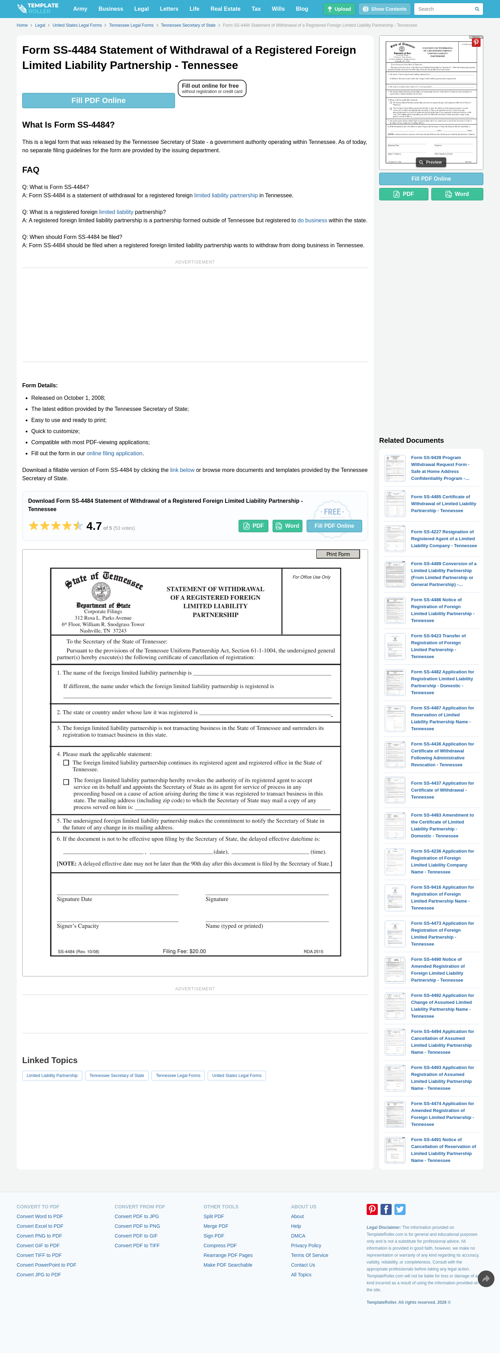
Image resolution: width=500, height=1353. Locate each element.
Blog (302, 9)
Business (111, 9)
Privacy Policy (306, 1245)
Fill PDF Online (99, 100)
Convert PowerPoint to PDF (46, 1265)
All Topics (301, 1274)
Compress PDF (220, 1245)
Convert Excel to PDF (40, 1226)
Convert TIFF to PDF (39, 1255)
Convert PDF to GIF (136, 1236)
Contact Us (303, 1265)
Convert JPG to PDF (39, 1274)
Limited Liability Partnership (52, 1075)
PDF (253, 526)
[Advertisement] (195, 315)
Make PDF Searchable (227, 1265)
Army (80, 9)
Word (287, 526)
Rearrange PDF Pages (228, 1255)
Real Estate (225, 9)
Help (296, 1226)
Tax (256, 9)
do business (312, 220)
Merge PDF (215, 1226)
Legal (141, 9)
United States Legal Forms (236, 1075)
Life (194, 9)
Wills (278, 9)
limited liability (116, 212)
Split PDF (213, 1216)
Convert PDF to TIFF (137, 1245)
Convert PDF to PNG (137, 1226)
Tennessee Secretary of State (117, 1075)
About (297, 1216)
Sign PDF (213, 1236)
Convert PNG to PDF (39, 1236)
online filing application (114, 453)
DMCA (298, 1236)
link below (182, 470)
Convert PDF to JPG (137, 1216)
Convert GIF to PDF (38, 1245)
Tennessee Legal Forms (178, 1075)
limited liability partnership (226, 195)
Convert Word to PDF (40, 1216)
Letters (169, 9)
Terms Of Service (309, 1255)
